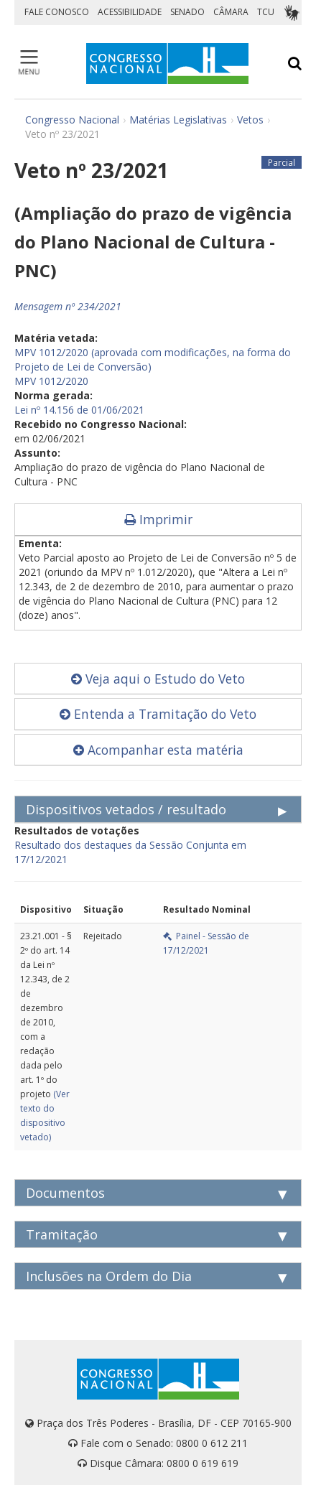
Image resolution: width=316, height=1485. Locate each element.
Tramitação (62, 1234)
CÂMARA (230, 12)
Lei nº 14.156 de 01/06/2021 (79, 409)
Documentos (65, 1192)
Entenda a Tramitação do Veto (158, 713)
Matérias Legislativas (178, 119)
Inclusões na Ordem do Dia (109, 1276)
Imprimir (158, 519)
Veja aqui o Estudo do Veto (158, 678)
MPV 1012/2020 (51, 381)
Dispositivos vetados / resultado (126, 809)
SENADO (187, 12)
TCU (265, 12)
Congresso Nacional (72, 119)
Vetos (250, 119)
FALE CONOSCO (56, 12)
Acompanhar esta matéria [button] (158, 749)
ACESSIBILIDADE (130, 12)
